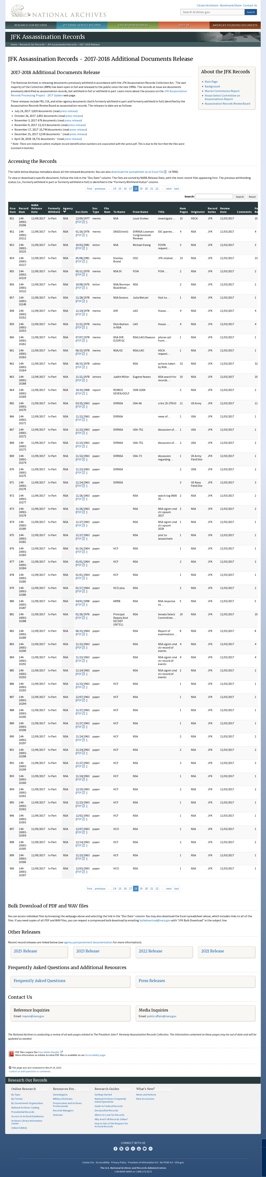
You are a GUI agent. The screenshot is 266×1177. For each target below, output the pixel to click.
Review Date (225, 209)
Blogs (144, 1148)
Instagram (127, 1148)
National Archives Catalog (25, 1107)
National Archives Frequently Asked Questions (110, 1100)
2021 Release (212, 951)
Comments (244, 212)
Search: (189, 196)
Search (251, 12)
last (176, 188)
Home (14, 44)
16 (125, 188)
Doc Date (82, 212)
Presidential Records (22, 1112)
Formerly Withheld (54, 209)
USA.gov (179, 1162)
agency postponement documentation (88, 942)
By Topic (15, 1094)
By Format (16, 1098)
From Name (140, 212)
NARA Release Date (36, 208)
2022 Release (150, 951)
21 (151, 188)
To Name (119, 212)
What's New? (145, 1089)
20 (146, 188)
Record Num (23, 209)
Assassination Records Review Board (227, 103)
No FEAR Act (166, 1162)
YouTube (139, 1148)
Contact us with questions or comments (29, 1071)
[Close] (261, 1143)
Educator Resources (133, 25)
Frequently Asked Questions (39, 980)
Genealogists (60, 1094)
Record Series (212, 209)
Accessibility (103, 1162)
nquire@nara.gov (33, 1016)
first (89, 188)
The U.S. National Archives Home (58, 11)
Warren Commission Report (222, 91)
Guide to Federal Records (109, 1106)
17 (130, 188)
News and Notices (146, 1094)
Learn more (233, 1170)
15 (119, 188)
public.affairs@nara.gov (161, 1016)
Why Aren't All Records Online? (111, 1119)
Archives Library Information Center (26, 1122)
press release (68, 111)
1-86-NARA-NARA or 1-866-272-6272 (133, 1171)
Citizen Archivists (207, 5)
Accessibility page (95, 1055)
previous (100, 188)
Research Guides (107, 1089)
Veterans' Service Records (82, 25)
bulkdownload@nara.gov (155, 920)
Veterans (58, 1114)
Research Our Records (30, 25)
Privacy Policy (118, 1162)
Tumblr (133, 1148)
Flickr (150, 1148)
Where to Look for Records (109, 1114)
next (169, 188)
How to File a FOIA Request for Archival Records (111, 1125)
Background (212, 86)
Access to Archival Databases (27, 1116)
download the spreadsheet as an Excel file (137, 172)
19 (141, 188)
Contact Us (250, 5)
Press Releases (152, 980)
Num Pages (184, 209)
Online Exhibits (19, 1127)
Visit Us (184, 25)
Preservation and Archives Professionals (67, 1104)
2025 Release (25, 951)
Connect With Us (133, 1143)
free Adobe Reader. (50, 1052)
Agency (68, 209)
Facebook (115, 1148)
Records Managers (63, 1110)
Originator (198, 212)
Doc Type (95, 209)
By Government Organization (27, 1103)
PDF (79, 222)
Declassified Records (106, 1110)
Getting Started (103, 1094)
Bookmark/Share (231, 5)
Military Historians (63, 1098)
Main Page (211, 81)
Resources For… (64, 1089)
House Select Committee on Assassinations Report (222, 97)
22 (156, 188)
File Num (107, 209)
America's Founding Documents (235, 25)
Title (161, 212)
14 (114, 188)
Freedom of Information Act (143, 1162)
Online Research (23, 1089)
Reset (252, 196)
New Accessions (145, 1098)
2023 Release (87, 951)
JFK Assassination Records (62, 44)
